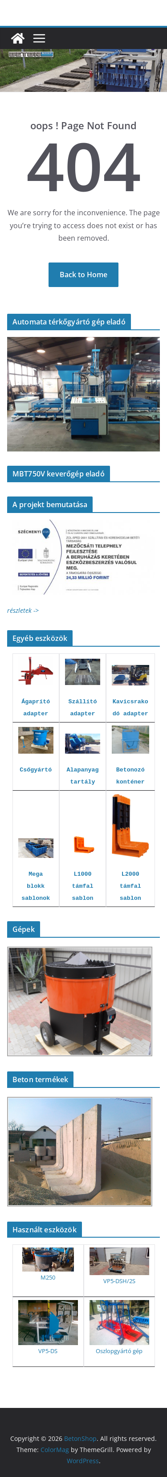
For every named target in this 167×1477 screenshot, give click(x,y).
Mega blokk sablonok (35, 886)
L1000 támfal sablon (83, 886)
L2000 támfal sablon (130, 886)
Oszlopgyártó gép (119, 1351)
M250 (48, 1277)
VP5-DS (47, 1351)
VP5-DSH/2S (119, 1281)
